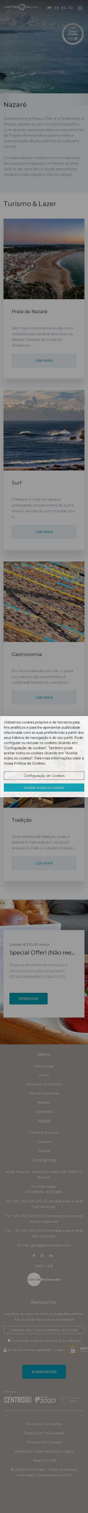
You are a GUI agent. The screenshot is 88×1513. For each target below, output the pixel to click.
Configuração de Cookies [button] (44, 776)
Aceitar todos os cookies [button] (44, 788)
